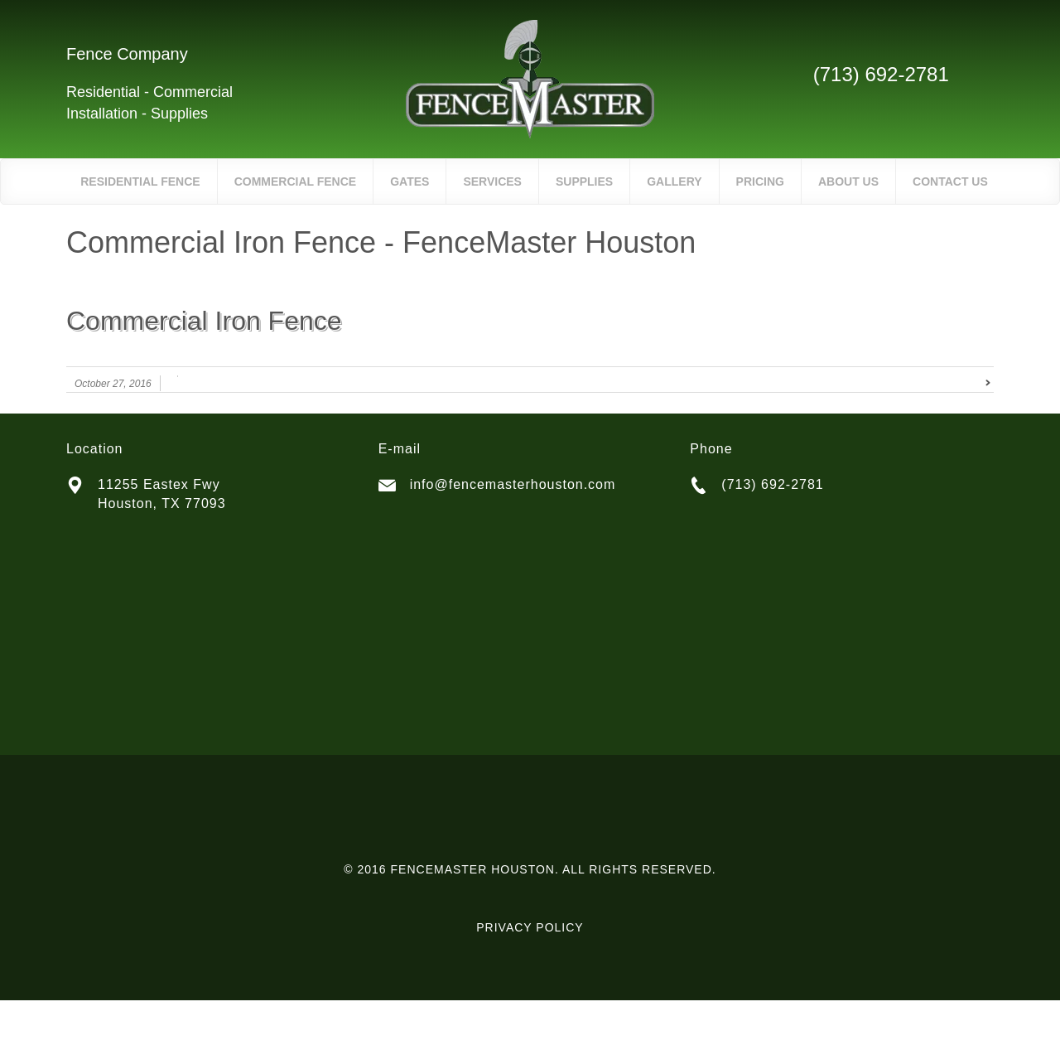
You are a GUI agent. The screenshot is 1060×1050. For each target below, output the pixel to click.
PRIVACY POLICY (529, 927)
